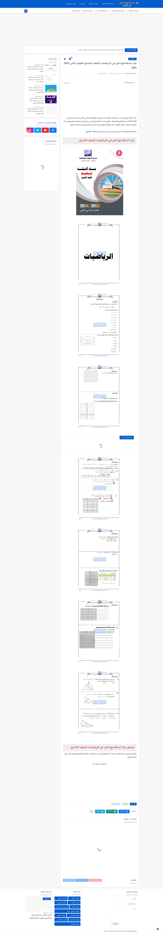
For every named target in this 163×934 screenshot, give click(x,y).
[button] (124, 811)
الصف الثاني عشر (62, 907)
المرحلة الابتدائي (102, 11)
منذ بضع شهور (38, 64)
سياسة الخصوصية (108, 4)
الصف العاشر (74, 924)
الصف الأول (75, 898)
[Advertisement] (81, 30)
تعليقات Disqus (68, 880)
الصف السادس (62, 920)
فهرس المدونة (93, 4)
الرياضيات (132, 59)
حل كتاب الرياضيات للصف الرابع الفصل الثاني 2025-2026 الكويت (36, 90)
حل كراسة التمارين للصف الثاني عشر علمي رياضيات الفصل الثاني (36, 80)
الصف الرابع (61, 915)
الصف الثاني (75, 907)
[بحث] (25, 11)
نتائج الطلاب (76, 11)
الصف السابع (75, 920)
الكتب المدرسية (71, 4)
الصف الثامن (61, 902)
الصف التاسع (115, 804)
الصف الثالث (75, 902)
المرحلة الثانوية (134, 11)
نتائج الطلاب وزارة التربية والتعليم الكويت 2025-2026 (41, 916)
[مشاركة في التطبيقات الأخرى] (91, 811)
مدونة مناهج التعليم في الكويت (112, 931)
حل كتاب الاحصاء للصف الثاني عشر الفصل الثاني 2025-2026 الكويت (36, 101)
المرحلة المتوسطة (118, 11)
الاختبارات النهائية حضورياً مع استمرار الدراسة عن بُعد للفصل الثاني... (100, 50)
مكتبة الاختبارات (87, 11)
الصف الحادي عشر (73, 911)
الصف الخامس (74, 915)
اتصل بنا (82, 4)
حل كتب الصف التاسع (95, 132)
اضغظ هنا (97, 764)
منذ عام (40, 75)
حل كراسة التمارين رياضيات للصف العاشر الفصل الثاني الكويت (35, 69)
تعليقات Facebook (82, 880)
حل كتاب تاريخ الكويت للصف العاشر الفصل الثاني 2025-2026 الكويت (35, 111)
